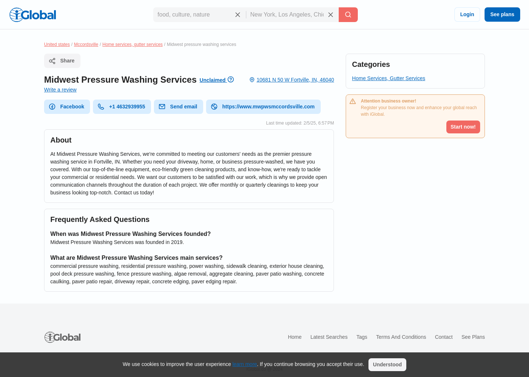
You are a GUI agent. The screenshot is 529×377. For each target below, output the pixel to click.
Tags (361, 337)
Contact (444, 337)
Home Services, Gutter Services (388, 78)
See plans (502, 14)
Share (61, 61)
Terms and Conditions (401, 337)
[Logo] (33, 14)
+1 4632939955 (121, 106)
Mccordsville (86, 44)
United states (57, 44)
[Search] (348, 14)
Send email (177, 106)
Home (295, 337)
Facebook (66, 106)
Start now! (463, 127)
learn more (245, 364)
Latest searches (329, 337)
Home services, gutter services (132, 44)
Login (467, 14)
